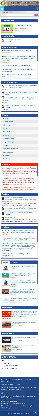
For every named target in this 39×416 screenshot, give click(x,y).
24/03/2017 (23, 28)
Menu (6, 115)
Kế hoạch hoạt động (10, 82)
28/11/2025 (6, 234)
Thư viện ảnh (6, 155)
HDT (17, 28)
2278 (20, 349)
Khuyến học (6, 145)
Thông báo (6, 118)
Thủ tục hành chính (8, 132)
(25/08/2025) (5, 175)
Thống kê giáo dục (8, 152)
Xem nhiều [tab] (14, 262)
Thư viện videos (7, 159)
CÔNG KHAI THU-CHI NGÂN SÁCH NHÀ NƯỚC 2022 (20, 208)
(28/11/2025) (13, 286)
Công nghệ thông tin (8, 142)
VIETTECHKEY (26, 413)
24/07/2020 (6, 62)
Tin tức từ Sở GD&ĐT (10, 47)
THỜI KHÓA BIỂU (9, 36)
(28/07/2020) (13, 268)
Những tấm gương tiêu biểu (10, 148)
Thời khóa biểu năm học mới (23, 25)
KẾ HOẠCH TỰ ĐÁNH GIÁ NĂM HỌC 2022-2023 (19, 213)
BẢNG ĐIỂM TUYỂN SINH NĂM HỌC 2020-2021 (17, 50)
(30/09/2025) (13, 302)
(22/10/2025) (13, 294)
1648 (10, 318)
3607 (20, 340)
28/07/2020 (6, 52)
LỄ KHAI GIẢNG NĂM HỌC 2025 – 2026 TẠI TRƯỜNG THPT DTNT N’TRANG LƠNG (21, 86)
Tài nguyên (6, 135)
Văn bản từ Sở (8, 227)
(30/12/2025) (13, 277)
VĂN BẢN (6, 194)
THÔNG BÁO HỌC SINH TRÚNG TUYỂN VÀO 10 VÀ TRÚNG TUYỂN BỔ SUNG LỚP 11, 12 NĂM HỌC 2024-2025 (19, 99)
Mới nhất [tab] (5, 262)
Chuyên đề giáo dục (8, 138)
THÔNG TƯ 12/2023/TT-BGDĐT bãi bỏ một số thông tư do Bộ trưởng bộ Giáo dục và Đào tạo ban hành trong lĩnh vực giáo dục (19, 199)
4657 (23, 30)
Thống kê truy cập (10, 357)
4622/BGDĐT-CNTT (10, 217)
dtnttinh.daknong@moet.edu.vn (16, 403)
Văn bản (5, 128)
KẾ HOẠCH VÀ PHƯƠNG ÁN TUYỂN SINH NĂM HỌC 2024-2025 (20, 106)
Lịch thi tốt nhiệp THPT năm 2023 (13, 66)
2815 (20, 325)
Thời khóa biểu (9, 20)
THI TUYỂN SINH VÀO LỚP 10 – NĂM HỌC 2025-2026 (21, 92)
